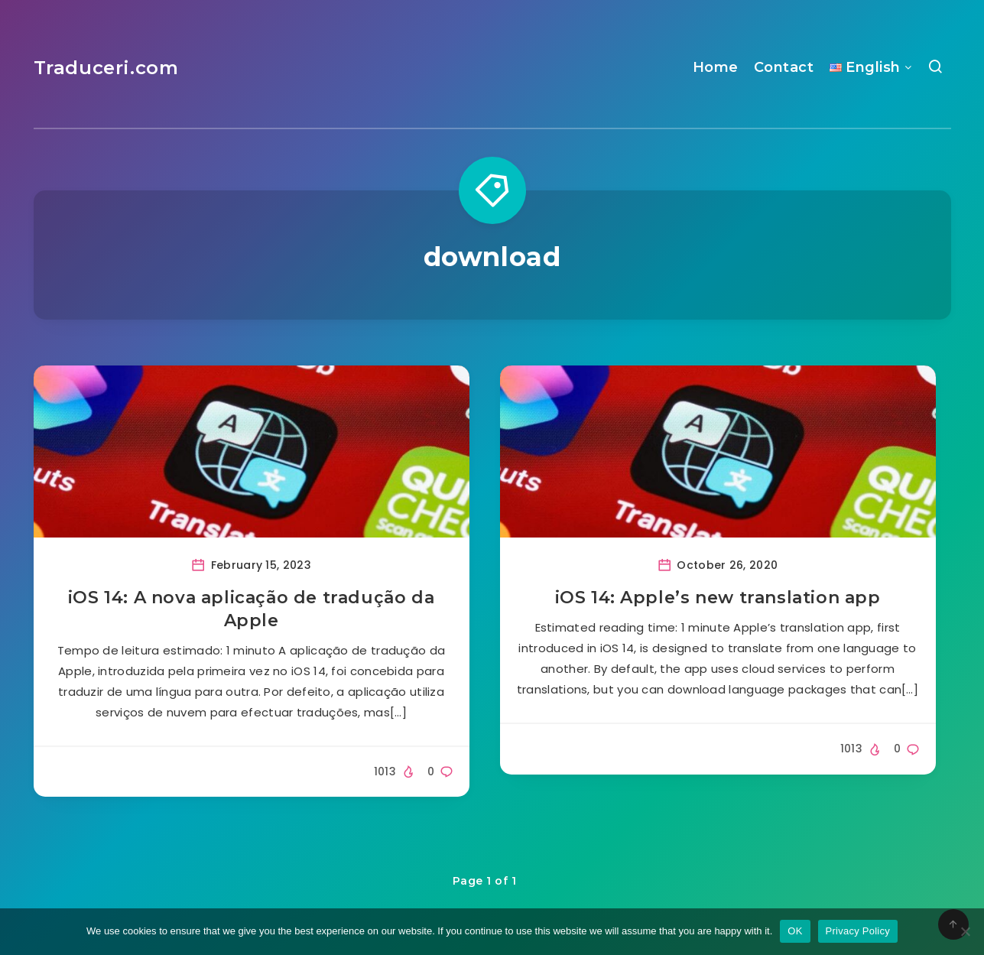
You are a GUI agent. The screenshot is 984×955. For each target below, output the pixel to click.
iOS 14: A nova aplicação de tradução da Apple (251, 609)
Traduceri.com (106, 68)
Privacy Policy (858, 931)
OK (795, 931)
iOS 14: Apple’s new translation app (718, 597)
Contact (784, 67)
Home (716, 67)
